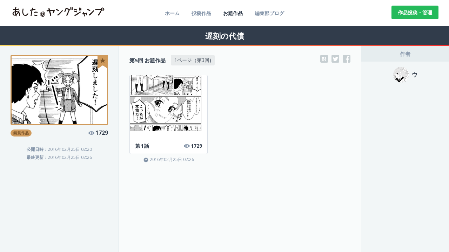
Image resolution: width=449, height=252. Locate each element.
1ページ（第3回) (192, 60)
